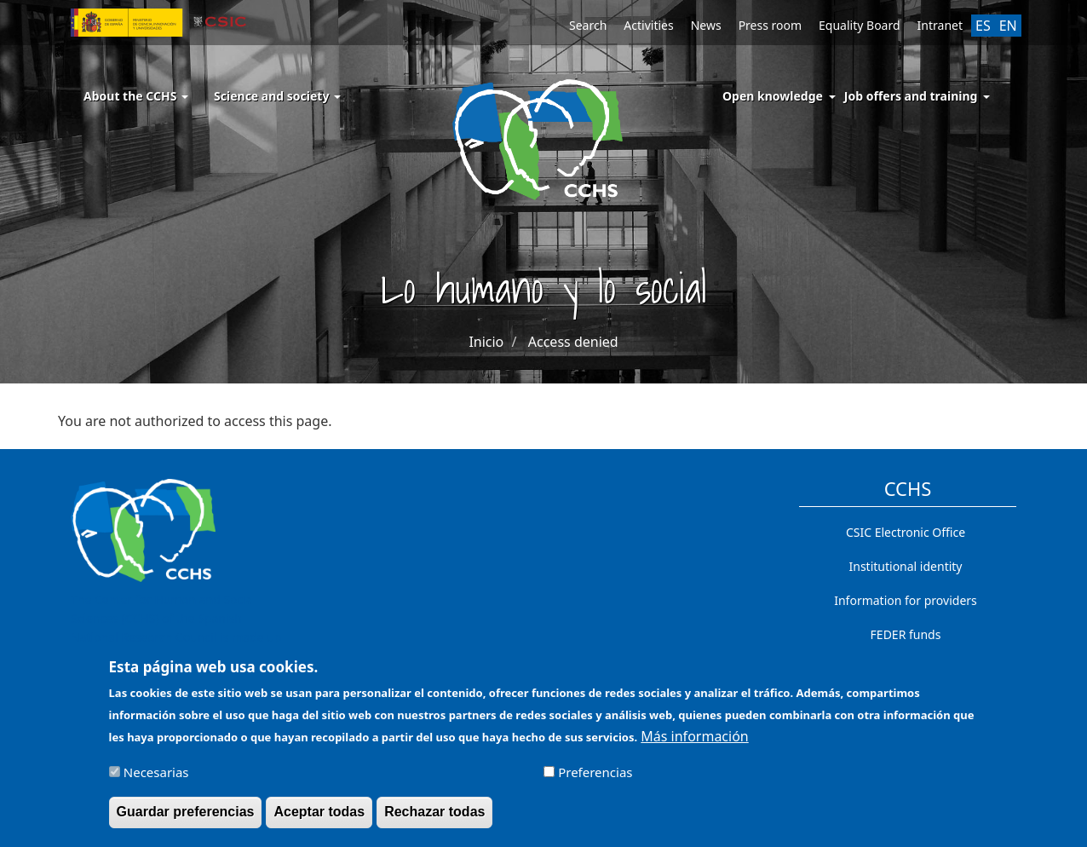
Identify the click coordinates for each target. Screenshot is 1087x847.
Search (588, 25)
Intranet (940, 25)
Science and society (277, 96)
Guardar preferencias (186, 819)
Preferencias (595, 779)
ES (983, 25)
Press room (770, 25)
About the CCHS (135, 96)
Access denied (573, 341)
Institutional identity (906, 566)
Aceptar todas (319, 819)
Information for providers (905, 600)
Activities (648, 25)
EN (1008, 25)
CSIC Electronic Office (905, 532)
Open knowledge (772, 96)
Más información (694, 744)
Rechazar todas (434, 819)
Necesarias (156, 779)
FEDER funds (906, 634)
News (706, 25)
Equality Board (859, 25)
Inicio (486, 341)
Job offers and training (911, 96)
